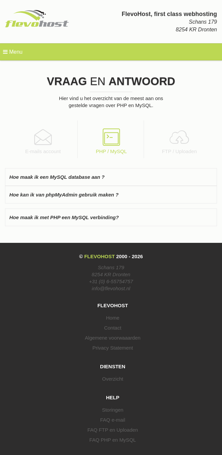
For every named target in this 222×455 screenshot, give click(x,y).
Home (112, 318)
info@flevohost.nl (111, 288)
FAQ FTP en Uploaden (112, 430)
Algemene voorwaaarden (113, 338)
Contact (112, 328)
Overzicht (112, 379)
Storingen (112, 410)
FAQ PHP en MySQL (112, 440)
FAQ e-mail (112, 420)
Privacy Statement (112, 348)
